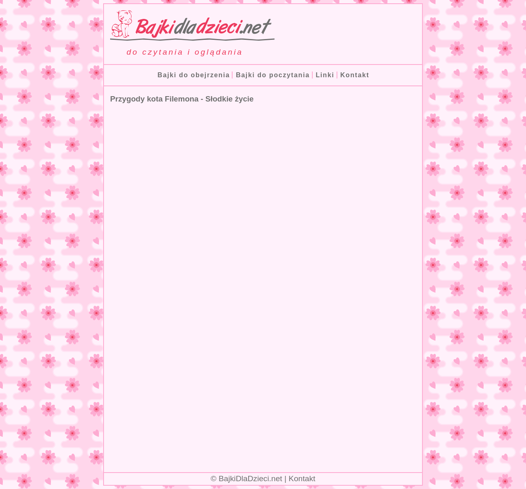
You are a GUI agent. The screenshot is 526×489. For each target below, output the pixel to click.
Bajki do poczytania (273, 75)
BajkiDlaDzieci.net (250, 478)
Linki (325, 75)
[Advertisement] (263, 396)
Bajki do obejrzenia (193, 75)
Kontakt (354, 75)
